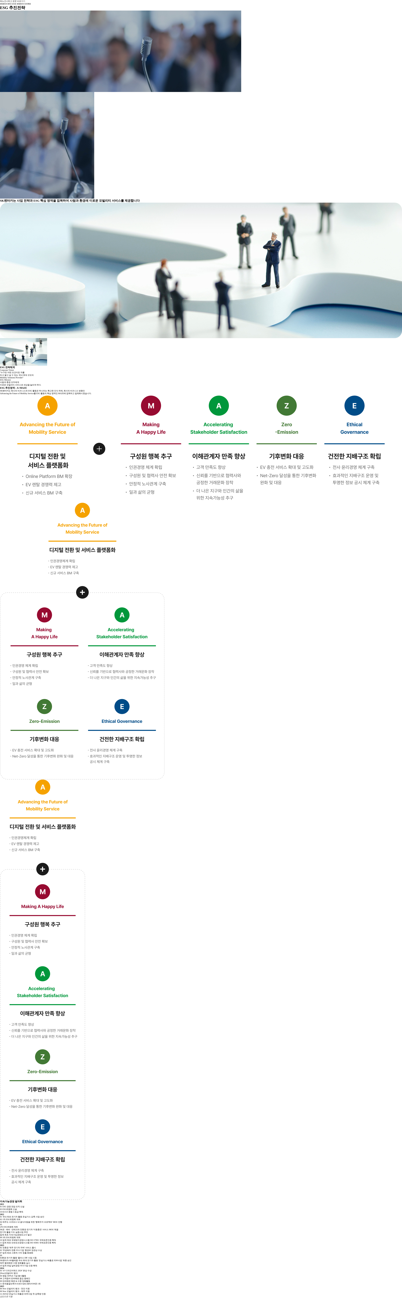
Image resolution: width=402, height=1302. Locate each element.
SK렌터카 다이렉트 (24, 4)
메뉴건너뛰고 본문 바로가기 (12, 1)
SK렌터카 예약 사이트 (8, 4)
